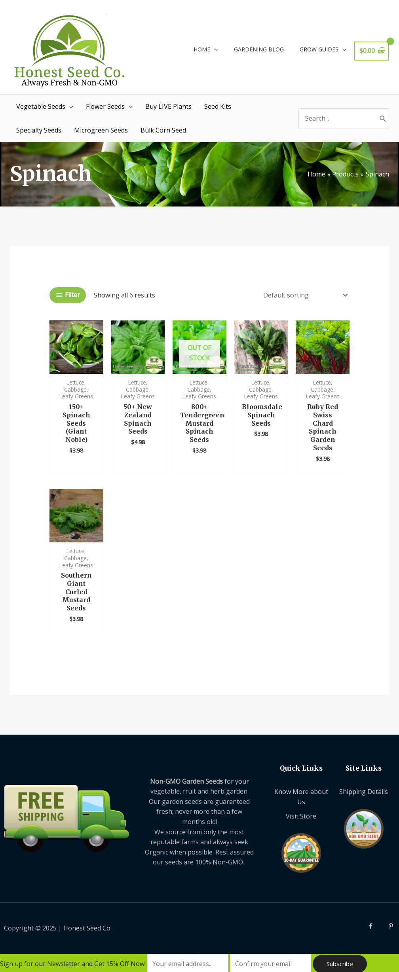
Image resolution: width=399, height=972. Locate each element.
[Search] (383, 119)
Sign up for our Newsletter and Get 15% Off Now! (73, 963)
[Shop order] (304, 295)
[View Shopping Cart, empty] (371, 51)
